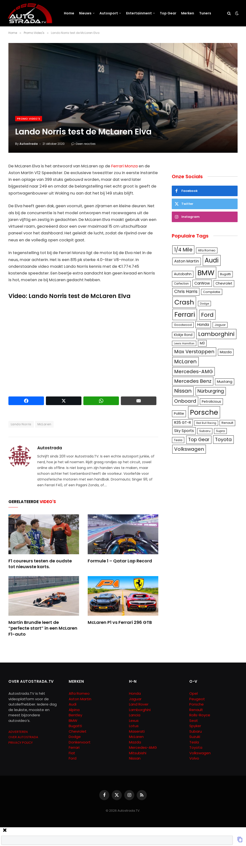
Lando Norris (21, 424)
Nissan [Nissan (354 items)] (183, 391)
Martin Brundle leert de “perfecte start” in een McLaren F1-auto (42, 628)
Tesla (194, 742)
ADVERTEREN (18, 732)
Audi (72, 704)
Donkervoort (80, 742)
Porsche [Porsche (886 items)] (204, 412)
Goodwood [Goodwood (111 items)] (183, 325)
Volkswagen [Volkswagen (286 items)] (189, 449)
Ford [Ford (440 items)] (207, 315)
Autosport (108, 13)
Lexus (134, 720)
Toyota (195, 747)
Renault (196, 709)
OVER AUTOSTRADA (23, 737)
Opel (193, 693)
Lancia (134, 715)
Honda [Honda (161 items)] (203, 324)
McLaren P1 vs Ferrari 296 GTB (120, 622)
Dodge (75, 736)
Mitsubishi (137, 752)
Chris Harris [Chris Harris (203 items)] (185, 291)
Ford (72, 758)
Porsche (196, 704)
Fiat (72, 752)
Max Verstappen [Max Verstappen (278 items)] (194, 351)
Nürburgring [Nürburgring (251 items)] (210, 391)
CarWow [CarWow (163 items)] (202, 283)
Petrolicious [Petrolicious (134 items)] (211, 401)
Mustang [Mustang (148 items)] (224, 381)
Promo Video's (28, 119)
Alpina (74, 709)
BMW (73, 720)
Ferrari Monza (124, 166)
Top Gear (168, 13)
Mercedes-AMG (143, 747)
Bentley (75, 715)
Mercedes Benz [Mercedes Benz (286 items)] (192, 381)
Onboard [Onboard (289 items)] (185, 401)
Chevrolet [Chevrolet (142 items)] (223, 283)
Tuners (205, 13)
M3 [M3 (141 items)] (202, 343)
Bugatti (75, 725)
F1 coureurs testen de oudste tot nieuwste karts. (40, 564)
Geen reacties (83, 144)
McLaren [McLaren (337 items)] (185, 361)
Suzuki (194, 736)
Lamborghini (140, 709)
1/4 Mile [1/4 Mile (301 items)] (183, 249)
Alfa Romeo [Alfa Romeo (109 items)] (206, 250)
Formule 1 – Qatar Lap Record (120, 561)
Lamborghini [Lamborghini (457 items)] (216, 334)
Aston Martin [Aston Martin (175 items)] (186, 261)
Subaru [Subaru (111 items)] (204, 431)
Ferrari (74, 747)
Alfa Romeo (80, 693)
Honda (135, 693)
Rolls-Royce (199, 715)
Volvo (194, 758)
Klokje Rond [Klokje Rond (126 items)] (183, 335)
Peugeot (197, 698)
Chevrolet (77, 731)
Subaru (195, 731)
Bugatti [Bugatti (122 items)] (225, 274)
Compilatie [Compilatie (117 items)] (211, 292)
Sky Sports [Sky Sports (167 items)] (184, 430)
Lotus (134, 725)
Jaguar (135, 698)
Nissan (135, 758)
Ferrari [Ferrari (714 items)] (184, 314)
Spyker (195, 725)
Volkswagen (200, 752)
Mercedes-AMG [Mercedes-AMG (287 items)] (193, 371)
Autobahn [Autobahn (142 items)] (182, 274)
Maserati (137, 731)
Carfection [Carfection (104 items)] (181, 284)
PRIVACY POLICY (20, 742)
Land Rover (138, 704)
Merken (187, 13)
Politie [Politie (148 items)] (179, 413)
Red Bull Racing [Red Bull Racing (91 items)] (206, 423)
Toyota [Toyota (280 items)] (223, 439)
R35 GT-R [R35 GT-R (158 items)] (182, 422)
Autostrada (28, 144)
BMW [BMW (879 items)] (205, 273)
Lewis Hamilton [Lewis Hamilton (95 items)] (184, 343)
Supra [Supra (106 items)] (220, 431)
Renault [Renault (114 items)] (227, 423)
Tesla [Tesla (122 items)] (178, 440)
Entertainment (139, 13)
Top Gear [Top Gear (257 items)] (198, 439)
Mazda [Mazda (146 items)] (226, 352)
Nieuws (85, 13)
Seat (193, 720)
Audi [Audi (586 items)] (212, 260)
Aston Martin (80, 698)
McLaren (44, 424)
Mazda (135, 742)
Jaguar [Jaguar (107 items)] (220, 325)
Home (69, 13)
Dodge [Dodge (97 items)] (204, 303)
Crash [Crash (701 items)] (184, 302)
